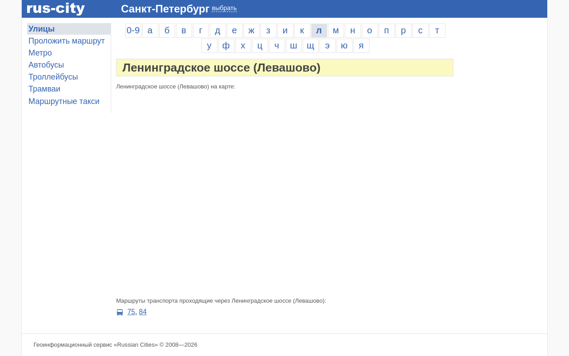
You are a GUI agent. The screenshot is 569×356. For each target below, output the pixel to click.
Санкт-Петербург (165, 9)
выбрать (224, 8)
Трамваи (44, 88)
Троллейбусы (53, 76)
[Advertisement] (503, 156)
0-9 (133, 30)
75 (131, 312)
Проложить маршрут (66, 40)
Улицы (41, 28)
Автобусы (46, 64)
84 (143, 312)
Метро (40, 52)
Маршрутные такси (64, 101)
